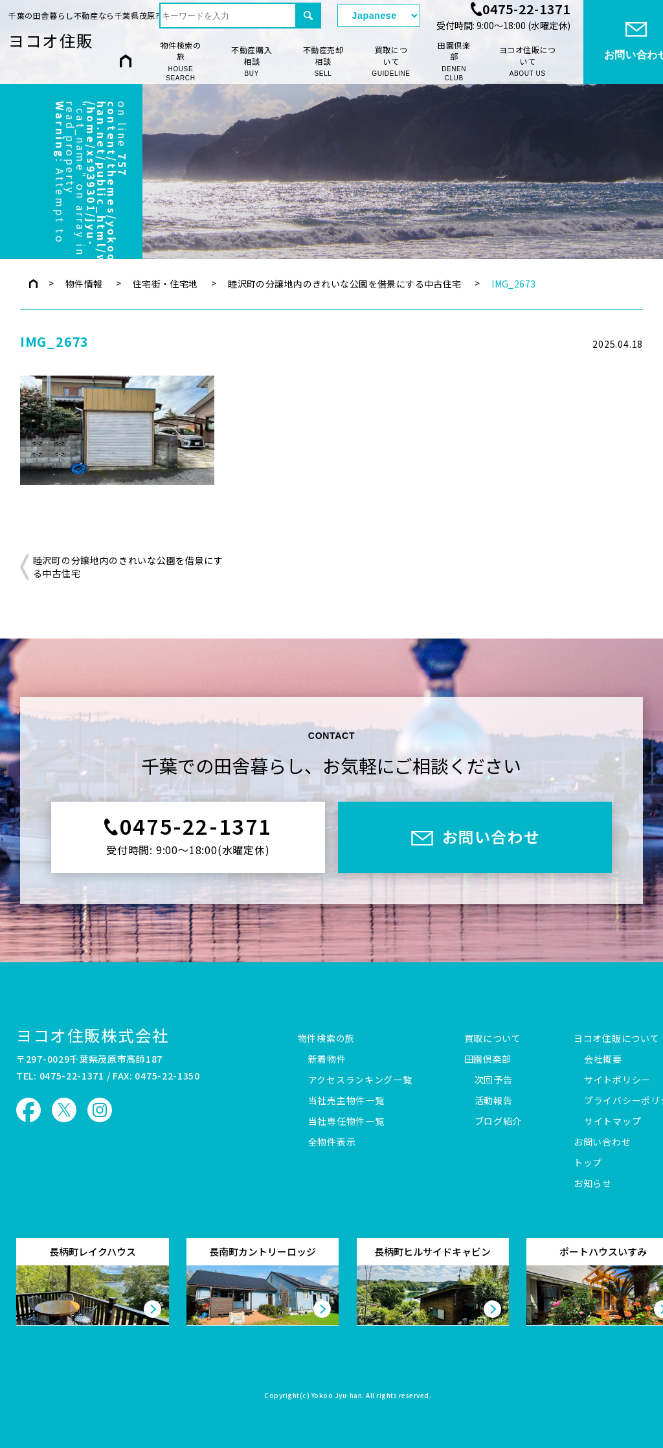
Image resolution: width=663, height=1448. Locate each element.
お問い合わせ (602, 1142)
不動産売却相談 (323, 61)
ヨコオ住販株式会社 (92, 1034)
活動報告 (494, 1101)
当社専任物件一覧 (346, 1121)
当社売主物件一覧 (346, 1101)
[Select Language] (378, 16)
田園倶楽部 (454, 62)
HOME (125, 60)
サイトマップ (612, 1121)
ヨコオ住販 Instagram (99, 1110)
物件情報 (84, 283)
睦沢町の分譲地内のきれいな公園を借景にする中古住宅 (345, 283)
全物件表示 (332, 1142)
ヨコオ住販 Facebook (28, 1110)
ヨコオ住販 (50, 40)
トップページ (33, 283)
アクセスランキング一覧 (360, 1080)
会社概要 (603, 1059)
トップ (588, 1163)
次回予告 (494, 1080)
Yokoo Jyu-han (337, 1396)
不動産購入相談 (252, 61)
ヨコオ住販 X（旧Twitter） (64, 1110)
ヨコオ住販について (527, 61)
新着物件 (327, 1059)
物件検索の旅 (180, 62)
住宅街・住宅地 (165, 283)
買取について (391, 61)
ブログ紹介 (499, 1121)
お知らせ (593, 1184)
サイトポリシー (617, 1080)
